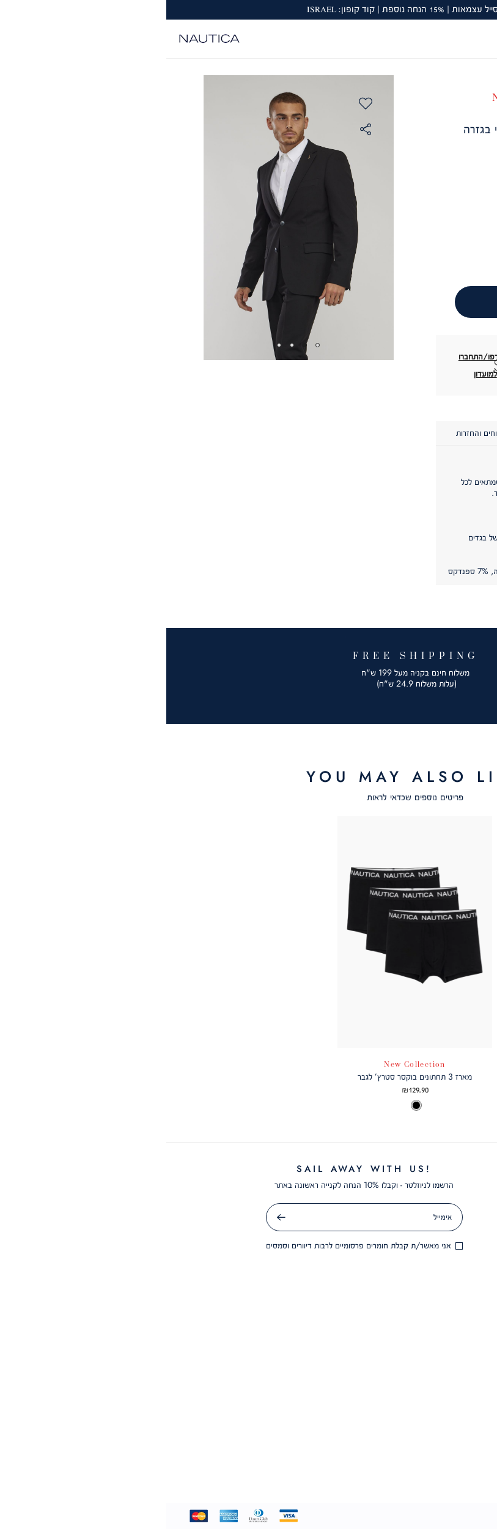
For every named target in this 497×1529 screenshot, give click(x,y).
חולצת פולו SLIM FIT (419, 1076)
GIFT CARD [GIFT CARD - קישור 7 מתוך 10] (366, 1286)
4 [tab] (113, 345)
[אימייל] (198, 1217)
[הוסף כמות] (344, 247)
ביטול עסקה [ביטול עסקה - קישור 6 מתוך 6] (372, 1463)
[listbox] (420, 1107)
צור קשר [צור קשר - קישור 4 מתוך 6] (372, 1424)
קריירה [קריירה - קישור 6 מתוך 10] (366, 1266)
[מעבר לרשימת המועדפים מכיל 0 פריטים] (442, 38)
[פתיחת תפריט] (479, 38)
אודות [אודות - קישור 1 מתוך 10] (366, 1168)
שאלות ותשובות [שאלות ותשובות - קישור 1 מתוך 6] (372, 1364)
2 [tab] (138, 345)
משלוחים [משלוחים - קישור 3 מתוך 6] (372, 1404)
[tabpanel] (132, 218)
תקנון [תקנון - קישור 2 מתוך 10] (366, 1188)
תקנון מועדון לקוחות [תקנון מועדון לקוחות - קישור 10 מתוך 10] (365, 1345)
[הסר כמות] (387, 247)
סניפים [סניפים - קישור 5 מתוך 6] (372, 1443)
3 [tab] (125, 345)
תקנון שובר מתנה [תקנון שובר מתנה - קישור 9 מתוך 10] (366, 1325)
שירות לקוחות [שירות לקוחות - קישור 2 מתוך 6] (372, 1385)
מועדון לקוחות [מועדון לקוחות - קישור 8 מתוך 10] (366, 1306)
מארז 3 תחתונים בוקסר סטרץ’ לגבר (248, 1076)
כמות (364, 224)
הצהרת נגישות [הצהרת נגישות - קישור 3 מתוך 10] (366, 1207)
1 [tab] (151, 345)
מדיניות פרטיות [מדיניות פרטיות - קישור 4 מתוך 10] (365, 1227)
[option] (458, 1106)
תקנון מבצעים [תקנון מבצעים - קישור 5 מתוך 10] (366, 1246)
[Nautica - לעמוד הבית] (43, 38)
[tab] (412, 433)
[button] (460, 37)
